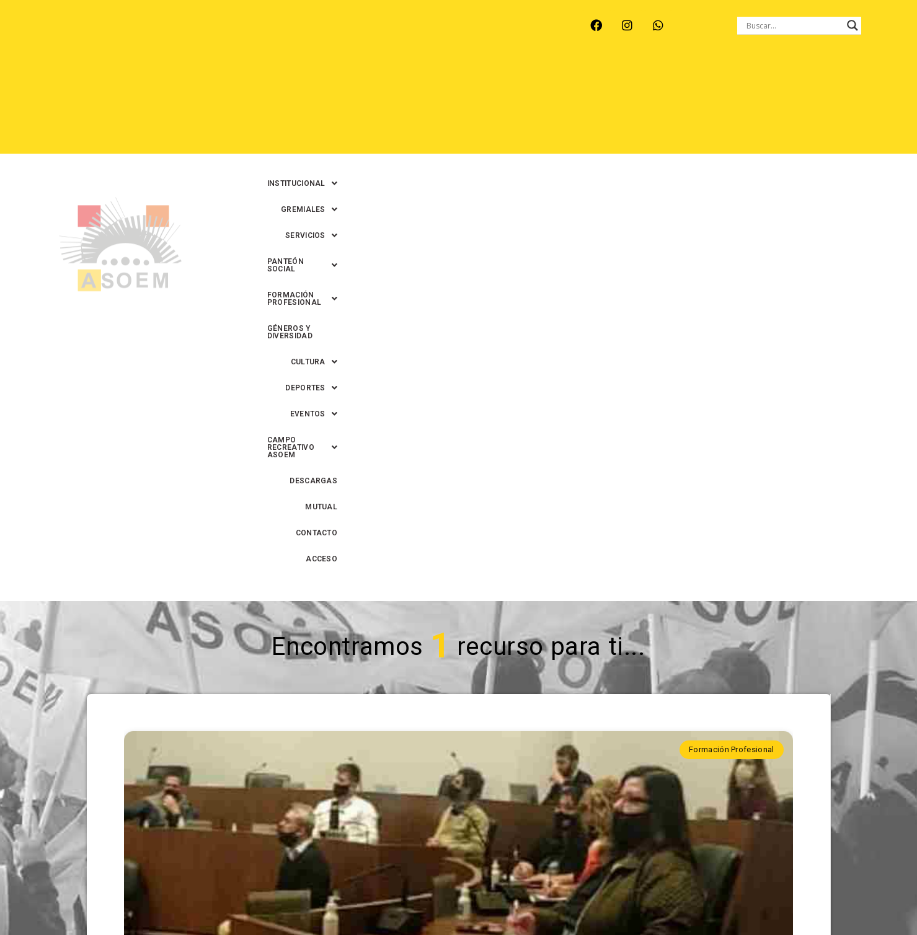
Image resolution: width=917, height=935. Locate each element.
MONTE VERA (188, 33)
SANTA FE (360, 33)
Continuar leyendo (458, 722)
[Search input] (793, 25)
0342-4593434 (700, 897)
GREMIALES (445, 80)
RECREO (252, 33)
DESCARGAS (700, 106)
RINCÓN (304, 33)
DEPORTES (427, 106)
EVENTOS (494, 106)
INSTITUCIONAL (364, 80)
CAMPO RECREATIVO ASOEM (597, 106)
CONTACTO (814, 106)
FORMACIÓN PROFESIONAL (718, 80)
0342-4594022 (633, 897)
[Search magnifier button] (852, 25)
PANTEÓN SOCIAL (602, 80)
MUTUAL (758, 106)
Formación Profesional (731, 309)
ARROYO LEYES (109, 33)
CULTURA (358, 106)
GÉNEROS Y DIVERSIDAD (839, 80)
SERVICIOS (518, 80)
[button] (363, 80)
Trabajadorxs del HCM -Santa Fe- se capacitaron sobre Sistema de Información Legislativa (458, 573)
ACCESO (869, 106)
